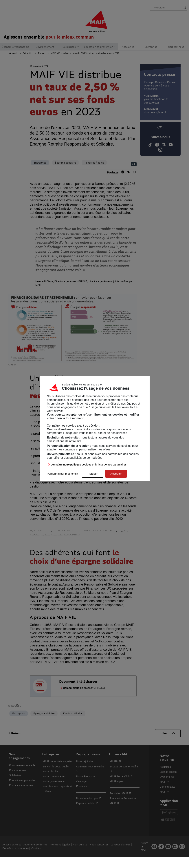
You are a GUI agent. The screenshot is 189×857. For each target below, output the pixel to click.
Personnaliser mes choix (62, 473)
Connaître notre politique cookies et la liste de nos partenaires (89, 464)
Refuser (93, 473)
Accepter (116, 473)
